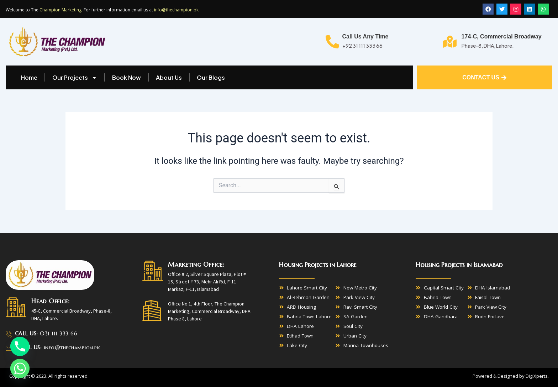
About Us (169, 78)
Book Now (126, 78)
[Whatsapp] (20, 368)
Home (29, 78)
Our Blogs (211, 78)
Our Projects (74, 78)
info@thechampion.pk (176, 10)
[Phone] (20, 346)
